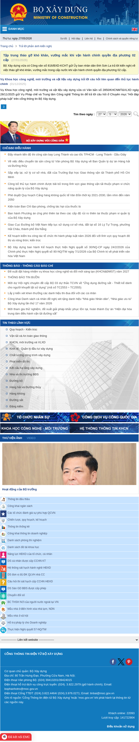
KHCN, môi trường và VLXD (27, 342)
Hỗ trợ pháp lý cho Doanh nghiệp (27, 622)
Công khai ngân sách (20, 505)
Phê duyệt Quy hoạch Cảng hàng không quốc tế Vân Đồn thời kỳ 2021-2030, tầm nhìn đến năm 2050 (69, 197)
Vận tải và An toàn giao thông (28, 335)
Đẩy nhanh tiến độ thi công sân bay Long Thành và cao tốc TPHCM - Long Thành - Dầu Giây (67, 154)
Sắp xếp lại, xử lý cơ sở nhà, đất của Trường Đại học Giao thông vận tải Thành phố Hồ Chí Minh (69, 175)
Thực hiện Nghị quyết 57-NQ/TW (27, 629)
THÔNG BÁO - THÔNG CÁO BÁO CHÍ (27, 265)
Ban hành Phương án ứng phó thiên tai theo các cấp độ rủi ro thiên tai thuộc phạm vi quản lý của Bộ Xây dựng (69, 215)
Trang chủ (6, 46)
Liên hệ (89, 38)
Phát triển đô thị (19, 361)
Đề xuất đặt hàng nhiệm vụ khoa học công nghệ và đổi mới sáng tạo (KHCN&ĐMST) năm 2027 (68, 272)
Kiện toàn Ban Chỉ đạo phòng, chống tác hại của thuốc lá (44, 206)
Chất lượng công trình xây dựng (29, 355)
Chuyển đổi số (16, 594)
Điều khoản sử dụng (121, 726)
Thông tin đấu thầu (19, 498)
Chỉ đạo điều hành (16, 148)
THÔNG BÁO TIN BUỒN (23, 277)
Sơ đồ (63, 38)
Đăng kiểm (16, 406)
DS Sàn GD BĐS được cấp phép (27, 588)
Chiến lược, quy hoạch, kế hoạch (27, 519)
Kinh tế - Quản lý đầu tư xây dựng (31, 348)
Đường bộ (16, 380)
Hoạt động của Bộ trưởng (19, 489)
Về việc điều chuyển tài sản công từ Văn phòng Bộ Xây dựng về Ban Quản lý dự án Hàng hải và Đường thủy (69, 163)
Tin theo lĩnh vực (16, 322)
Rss (99, 38)
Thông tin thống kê (19, 526)
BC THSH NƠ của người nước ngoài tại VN (33, 601)
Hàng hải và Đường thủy (25, 387)
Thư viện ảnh (12, 438)
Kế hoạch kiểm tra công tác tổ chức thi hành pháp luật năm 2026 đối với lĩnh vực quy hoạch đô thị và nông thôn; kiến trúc (69, 238)
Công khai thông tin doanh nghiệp (27, 533)
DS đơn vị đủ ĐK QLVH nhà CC (26, 574)
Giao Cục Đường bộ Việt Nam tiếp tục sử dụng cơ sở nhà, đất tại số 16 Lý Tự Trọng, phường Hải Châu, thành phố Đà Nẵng (69, 227)
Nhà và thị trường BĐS (24, 374)
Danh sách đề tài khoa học (23, 546)
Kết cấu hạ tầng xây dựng (25, 368)
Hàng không (17, 393)
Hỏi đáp (75, 38)
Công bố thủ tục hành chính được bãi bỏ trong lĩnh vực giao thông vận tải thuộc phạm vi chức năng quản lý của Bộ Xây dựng (69, 186)
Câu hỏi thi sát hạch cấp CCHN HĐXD (30, 581)
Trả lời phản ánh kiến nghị (35, 46)
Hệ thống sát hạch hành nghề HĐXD (29, 567)
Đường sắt (16, 400)
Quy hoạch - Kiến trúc (23, 329)
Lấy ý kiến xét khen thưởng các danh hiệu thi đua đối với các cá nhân (52, 293)
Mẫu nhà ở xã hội (18, 615)
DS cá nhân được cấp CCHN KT (27, 560)
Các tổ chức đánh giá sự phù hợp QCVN (31, 512)
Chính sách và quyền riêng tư (122, 38)
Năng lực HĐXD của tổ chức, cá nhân (30, 553)
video (31, 438)
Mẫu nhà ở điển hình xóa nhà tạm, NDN (31, 608)
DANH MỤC (16, 29)
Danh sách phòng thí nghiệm (24, 540)
